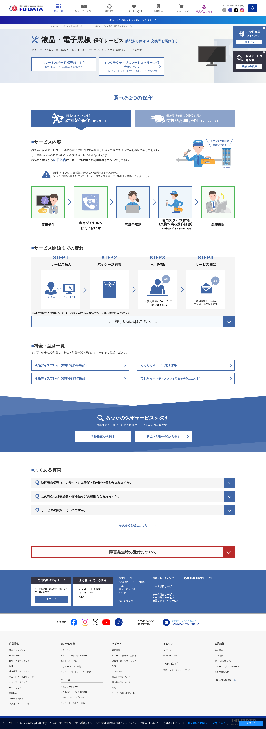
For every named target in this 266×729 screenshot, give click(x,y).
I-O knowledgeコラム (235, 5)
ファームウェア (119, 671)
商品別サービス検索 (90, 589)
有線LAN (13, 693)
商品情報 (14, 643)
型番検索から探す (103, 436)
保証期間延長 (126, 601)
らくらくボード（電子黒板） (160, 365)
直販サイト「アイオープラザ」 (177, 670)
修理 (114, 688)
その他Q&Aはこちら (133, 525)
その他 (122, 593)
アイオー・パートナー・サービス (76, 672)
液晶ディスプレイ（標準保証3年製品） (61, 378)
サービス (65, 680)
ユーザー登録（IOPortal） (124, 693)
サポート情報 (66, 26)
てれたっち (171, 378)
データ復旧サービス (163, 586)
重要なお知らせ (222, 672)
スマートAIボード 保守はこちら (64, 64)
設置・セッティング (163, 578)
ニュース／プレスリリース (227, 666)
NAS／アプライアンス (19, 661)
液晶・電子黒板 (127, 589)
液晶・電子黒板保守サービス (120, 26)
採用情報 (219, 655)
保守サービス (100, 26)
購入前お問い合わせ (121, 677)
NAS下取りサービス (163, 597)
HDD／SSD (14, 655)
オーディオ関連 (16, 698)
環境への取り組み (223, 661)
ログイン (249, 42)
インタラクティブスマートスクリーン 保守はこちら (131, 66)
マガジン (167, 650)
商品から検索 (249, 66)
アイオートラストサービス (73, 703)
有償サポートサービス (83, 26)
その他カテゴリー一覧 (19, 704)
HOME (56, 26)
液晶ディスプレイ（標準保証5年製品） (61, 365)
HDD (121, 585)
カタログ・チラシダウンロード (75, 655)
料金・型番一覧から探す (163, 436)
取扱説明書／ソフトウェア (124, 661)
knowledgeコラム (171, 655)
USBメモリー (15, 688)
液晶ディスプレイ (17, 650)
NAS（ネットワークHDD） (133, 582)
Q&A (81, 596)
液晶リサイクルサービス (166, 600)
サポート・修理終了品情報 (124, 655)
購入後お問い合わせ (121, 682)
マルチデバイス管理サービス (74, 697)
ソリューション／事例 (71, 666)
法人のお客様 (68, 643)
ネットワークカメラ (18, 682)
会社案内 (219, 650)
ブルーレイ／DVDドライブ (21, 677)
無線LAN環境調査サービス (197, 578)
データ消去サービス (163, 594)
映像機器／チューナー (19, 671)
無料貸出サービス (69, 661)
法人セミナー (67, 650)
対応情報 (116, 650)
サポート (116, 643)
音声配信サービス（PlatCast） (75, 692)
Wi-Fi (11, 666)
